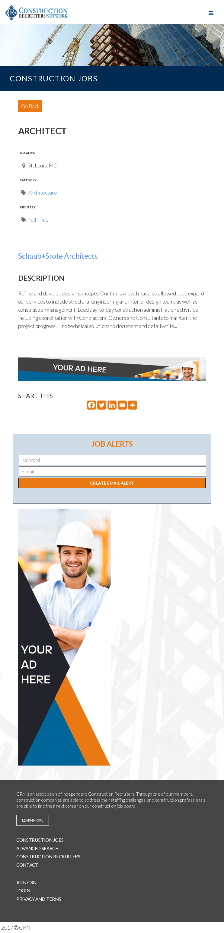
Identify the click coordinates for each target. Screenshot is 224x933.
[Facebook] (91, 405)
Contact (27, 865)
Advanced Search (37, 848)
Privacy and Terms (38, 899)
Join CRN (26, 882)
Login (23, 890)
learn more (32, 820)
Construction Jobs (40, 840)
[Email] (122, 405)
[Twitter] (101, 405)
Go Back (30, 106)
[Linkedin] (112, 405)
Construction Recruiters (48, 856)
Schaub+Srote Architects (58, 255)
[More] (132, 405)
